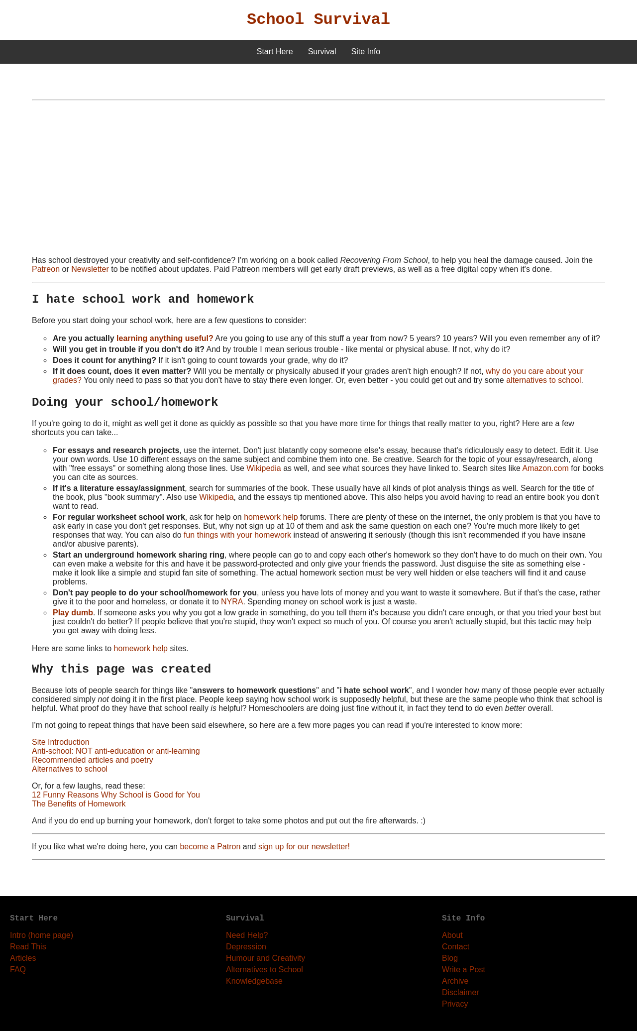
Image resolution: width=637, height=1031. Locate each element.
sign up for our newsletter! (304, 846)
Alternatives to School (264, 969)
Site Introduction (61, 742)
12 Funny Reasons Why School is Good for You (116, 795)
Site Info (366, 51)
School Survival (318, 19)
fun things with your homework (237, 535)
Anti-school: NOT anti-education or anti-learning (116, 751)
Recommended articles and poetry (92, 760)
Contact (455, 946)
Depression (246, 946)
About (452, 935)
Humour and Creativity (265, 958)
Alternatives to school (69, 769)
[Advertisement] (318, 178)
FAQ (18, 969)
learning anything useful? (164, 338)
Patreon (46, 269)
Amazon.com (545, 468)
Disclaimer (460, 992)
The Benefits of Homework (79, 804)
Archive (455, 981)
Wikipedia (263, 468)
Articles (23, 958)
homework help (271, 517)
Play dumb (73, 612)
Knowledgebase (254, 981)
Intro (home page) (41, 935)
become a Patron (210, 846)
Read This (28, 946)
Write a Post (463, 969)
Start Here (275, 51)
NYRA (232, 601)
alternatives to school (543, 380)
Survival (322, 51)
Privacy (455, 1004)
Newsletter (90, 269)
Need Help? (247, 935)
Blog (450, 958)
